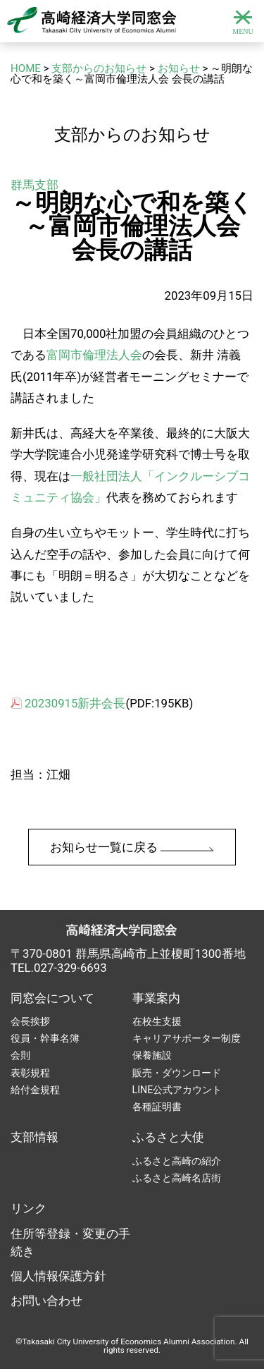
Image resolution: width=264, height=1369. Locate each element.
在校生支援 (157, 1021)
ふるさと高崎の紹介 (176, 1161)
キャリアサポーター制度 (186, 1038)
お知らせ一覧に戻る (132, 847)
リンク (28, 1208)
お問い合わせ (46, 1301)
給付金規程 (35, 1089)
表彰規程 (30, 1072)
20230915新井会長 (75, 703)
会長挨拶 (30, 1021)
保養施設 (152, 1055)
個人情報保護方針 (58, 1276)
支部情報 (34, 1137)
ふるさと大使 (168, 1137)
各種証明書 (157, 1106)
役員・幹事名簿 (45, 1038)
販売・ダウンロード (176, 1072)
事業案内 (156, 998)
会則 (20, 1055)
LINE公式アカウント (177, 1089)
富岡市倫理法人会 (94, 355)
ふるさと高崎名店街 (176, 1178)
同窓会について (52, 998)
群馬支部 (34, 185)
